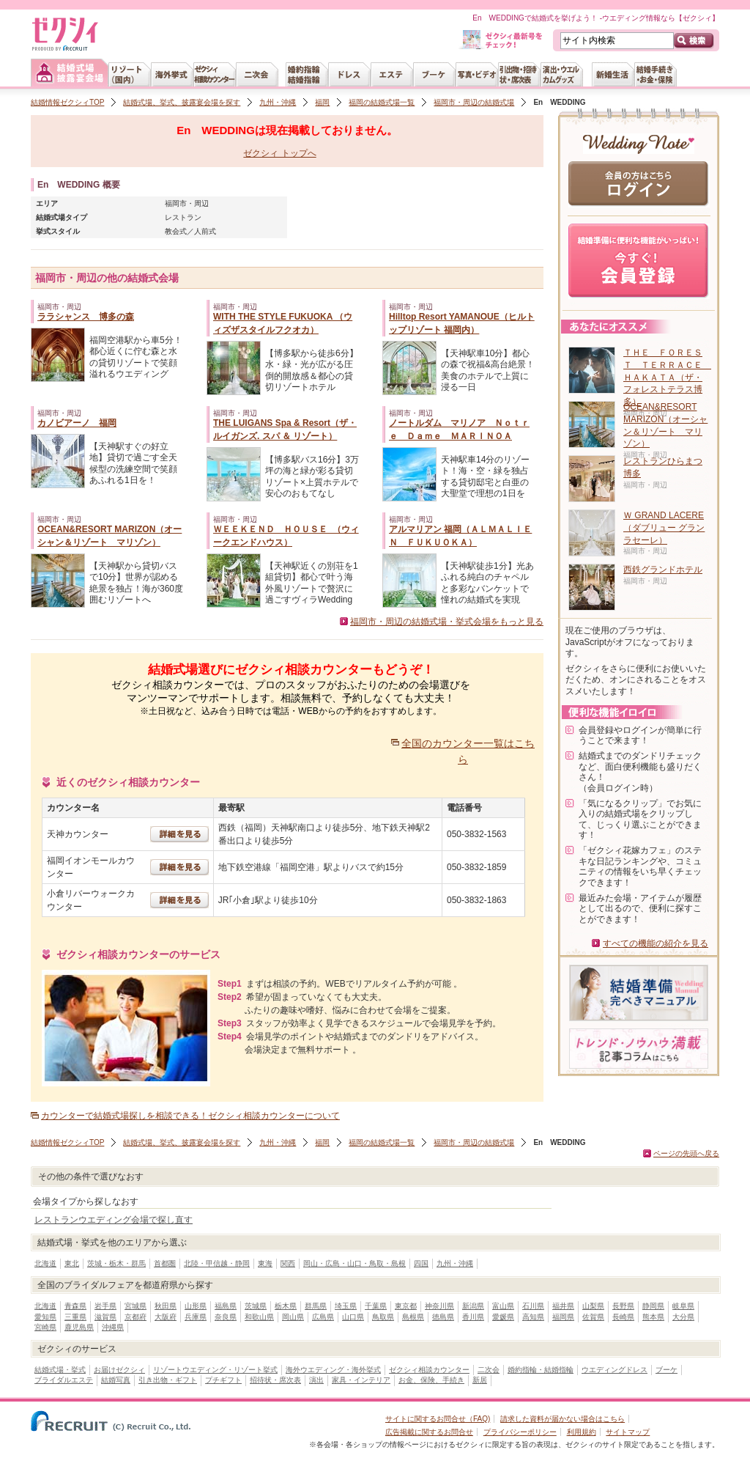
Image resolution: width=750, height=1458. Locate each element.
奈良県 (226, 1317)
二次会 (489, 1370)
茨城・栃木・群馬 (116, 1263)
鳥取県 (383, 1317)
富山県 (503, 1306)
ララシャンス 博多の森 (85, 317)
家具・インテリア (361, 1380)
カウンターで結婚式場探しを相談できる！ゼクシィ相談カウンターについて (190, 1116)
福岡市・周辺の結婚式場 (474, 102)
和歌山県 (259, 1317)
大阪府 (166, 1317)
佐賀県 (593, 1317)
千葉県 (376, 1306)
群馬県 (316, 1306)
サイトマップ (628, 1432)
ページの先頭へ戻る (686, 1153)
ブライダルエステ (63, 1380)
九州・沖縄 (277, 102)
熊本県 (653, 1317)
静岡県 (653, 1306)
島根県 (413, 1317)
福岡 (322, 102)
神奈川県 (439, 1306)
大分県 (683, 1317)
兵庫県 (196, 1317)
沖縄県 (113, 1327)
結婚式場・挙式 (60, 1370)
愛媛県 (503, 1317)
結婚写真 (115, 1380)
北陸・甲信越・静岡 (217, 1263)
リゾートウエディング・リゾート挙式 (215, 1370)
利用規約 (581, 1432)
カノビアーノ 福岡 (76, 423)
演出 (316, 1380)
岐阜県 (683, 1306)
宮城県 (135, 1306)
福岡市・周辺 (187, 203)
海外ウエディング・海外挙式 (333, 1370)
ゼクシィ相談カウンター (429, 1370)
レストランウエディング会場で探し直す (113, 1220)
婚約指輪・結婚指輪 (540, 1370)
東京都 (406, 1306)
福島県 (226, 1306)
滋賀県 (105, 1317)
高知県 (533, 1317)
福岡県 (563, 1317)
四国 (421, 1263)
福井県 (563, 1306)
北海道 (45, 1263)
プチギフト (223, 1380)
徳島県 (443, 1317)
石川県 (533, 1306)
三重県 (75, 1317)
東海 (265, 1263)
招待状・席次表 (275, 1380)
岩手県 (105, 1306)
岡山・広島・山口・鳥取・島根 (354, 1263)
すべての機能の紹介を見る (655, 943)
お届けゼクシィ (119, 1370)
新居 (479, 1380)
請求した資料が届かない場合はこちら (562, 1419)
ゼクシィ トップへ (279, 153)
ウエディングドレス (614, 1370)
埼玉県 (346, 1306)
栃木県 (286, 1306)
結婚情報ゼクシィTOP (67, 102)
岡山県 (293, 1317)
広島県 (323, 1317)
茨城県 (256, 1306)
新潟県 (473, 1306)
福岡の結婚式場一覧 (382, 102)
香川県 (473, 1317)
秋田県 (166, 1306)
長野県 (623, 1306)
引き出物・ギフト (167, 1380)
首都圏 (165, 1263)
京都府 (135, 1317)
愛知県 (45, 1317)
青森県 (75, 1306)
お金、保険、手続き (431, 1380)
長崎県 (623, 1317)
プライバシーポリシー (520, 1432)
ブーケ (666, 1370)
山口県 (353, 1317)
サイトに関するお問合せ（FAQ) (437, 1419)
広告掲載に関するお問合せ (429, 1432)
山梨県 (593, 1306)
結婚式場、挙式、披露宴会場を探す (181, 102)
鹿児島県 (79, 1327)
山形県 (196, 1306)
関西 (288, 1263)
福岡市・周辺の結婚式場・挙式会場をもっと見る (446, 621)
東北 (71, 1263)
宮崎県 (45, 1327)
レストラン (183, 217)
